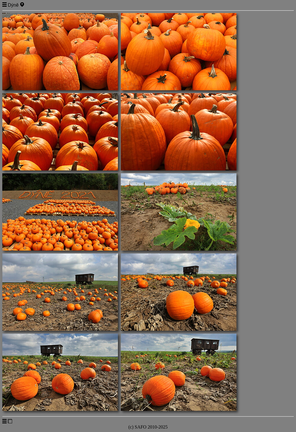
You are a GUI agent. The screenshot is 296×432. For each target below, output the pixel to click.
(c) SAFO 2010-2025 (148, 426)
